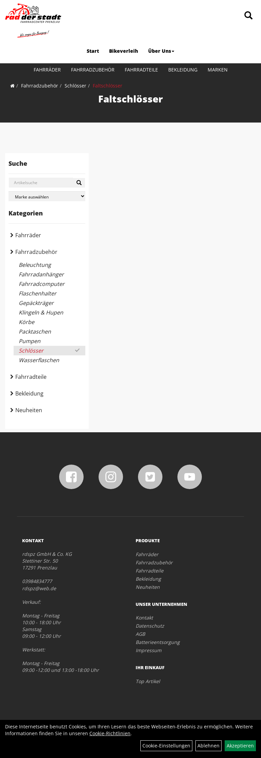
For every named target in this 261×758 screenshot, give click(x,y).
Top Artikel (148, 681)
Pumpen (29, 341)
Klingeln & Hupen (41, 312)
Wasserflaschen (39, 360)
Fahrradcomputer (42, 284)
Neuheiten (28, 410)
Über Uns (161, 51)
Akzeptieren (240, 745)
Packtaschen (35, 331)
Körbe (26, 322)
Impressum (148, 650)
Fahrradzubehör (93, 69)
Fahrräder (47, 69)
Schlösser (75, 85)
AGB (140, 634)
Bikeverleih (123, 51)
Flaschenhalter (37, 293)
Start (93, 51)
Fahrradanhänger (41, 274)
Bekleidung (182, 69)
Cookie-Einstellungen (166, 745)
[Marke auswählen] (46, 196)
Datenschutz (150, 626)
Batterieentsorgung (158, 642)
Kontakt (144, 617)
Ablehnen (208, 745)
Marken (218, 69)
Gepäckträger (36, 303)
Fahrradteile (141, 69)
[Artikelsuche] (248, 15)
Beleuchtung (35, 265)
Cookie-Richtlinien (109, 733)
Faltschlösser (107, 85)
